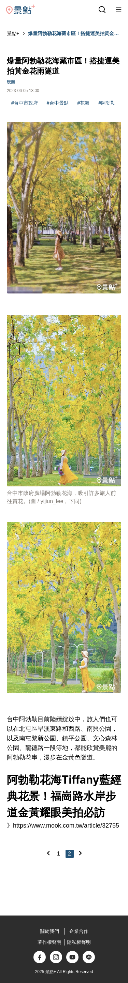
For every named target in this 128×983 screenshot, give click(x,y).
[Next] (80, 853)
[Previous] (48, 853)
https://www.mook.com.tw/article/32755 (66, 825)
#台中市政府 (24, 103)
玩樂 (11, 82)
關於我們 (49, 931)
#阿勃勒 (106, 103)
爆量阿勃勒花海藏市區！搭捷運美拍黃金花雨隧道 (73, 34)
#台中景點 (58, 103)
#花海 (83, 103)
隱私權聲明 (79, 942)
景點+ (13, 33)
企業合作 (78, 931)
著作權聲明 (49, 942)
